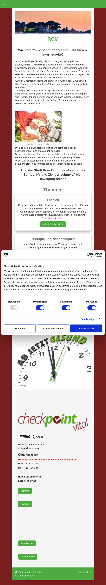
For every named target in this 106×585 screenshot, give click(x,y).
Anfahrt (25, 490)
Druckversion (24, 572)
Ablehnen (19, 328)
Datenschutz (28, 556)
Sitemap (38, 572)
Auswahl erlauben (53, 328)
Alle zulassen (86, 328)
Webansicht (85, 572)
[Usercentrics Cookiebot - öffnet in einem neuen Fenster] (88, 254)
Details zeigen (88, 319)
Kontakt (25, 504)
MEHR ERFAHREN (53, 224)
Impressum (27, 543)
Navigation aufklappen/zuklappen (53, 4)
